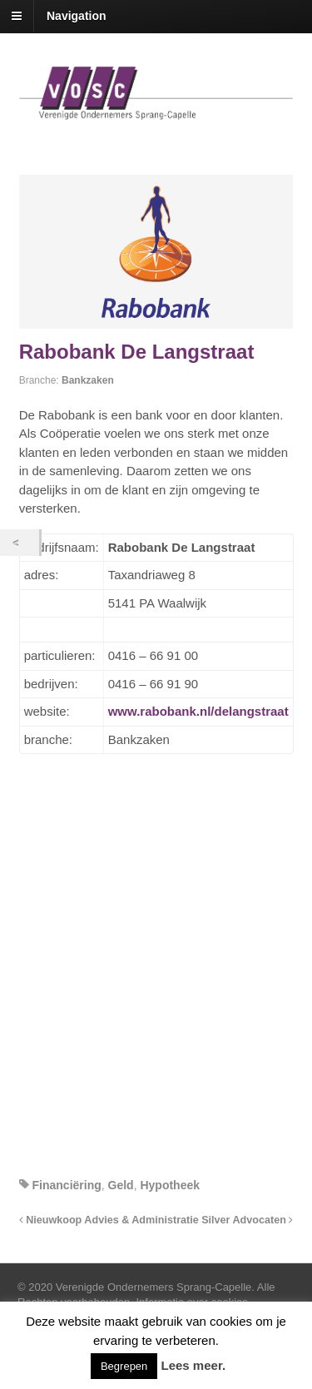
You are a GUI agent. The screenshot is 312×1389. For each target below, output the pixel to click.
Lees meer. (193, 1365)
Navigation (76, 15)
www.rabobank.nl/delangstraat (198, 711)
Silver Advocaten (247, 1220)
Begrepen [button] (124, 1366)
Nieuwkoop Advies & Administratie (109, 1220)
